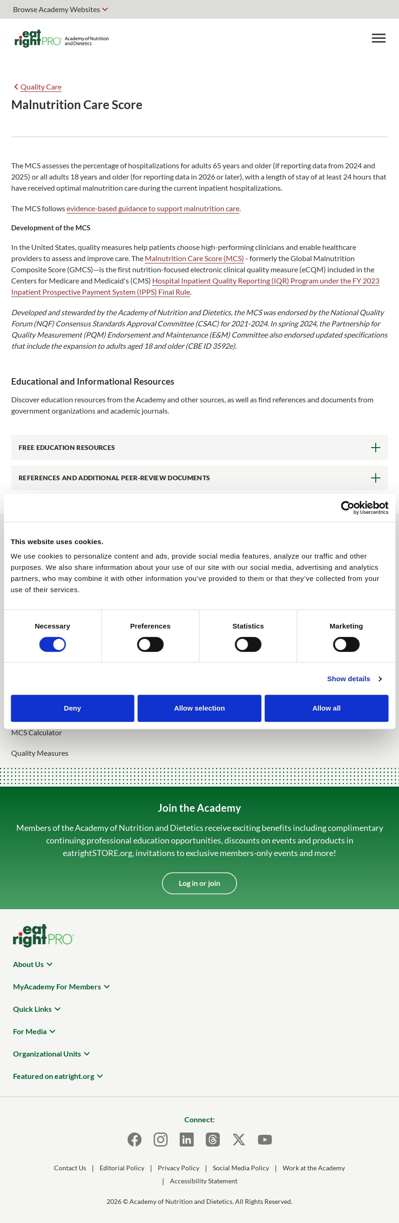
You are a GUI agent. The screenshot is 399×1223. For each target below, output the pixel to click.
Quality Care (40, 86)
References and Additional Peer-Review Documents (114, 478)
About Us (28, 964)
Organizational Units (47, 1053)
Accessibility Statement (203, 1181)
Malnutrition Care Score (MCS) (194, 258)
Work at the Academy (314, 1168)
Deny (72, 708)
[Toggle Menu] (378, 38)
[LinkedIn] (186, 1140)
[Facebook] (134, 1140)
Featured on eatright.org (53, 1075)
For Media (30, 1031)
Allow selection (199, 708)
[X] (239, 1140)
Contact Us (70, 1168)
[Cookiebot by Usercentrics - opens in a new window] (347, 508)
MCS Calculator (36, 732)
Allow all (326, 708)
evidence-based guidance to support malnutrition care (153, 208)
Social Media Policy (241, 1168)
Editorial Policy (122, 1168)
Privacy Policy (178, 1168)
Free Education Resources (67, 447)
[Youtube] (265, 1140)
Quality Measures (39, 752)
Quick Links (32, 1008)
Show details (349, 679)
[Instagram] (160, 1140)
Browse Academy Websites (56, 9)
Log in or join (199, 882)
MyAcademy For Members (57, 986)
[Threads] (212, 1140)
